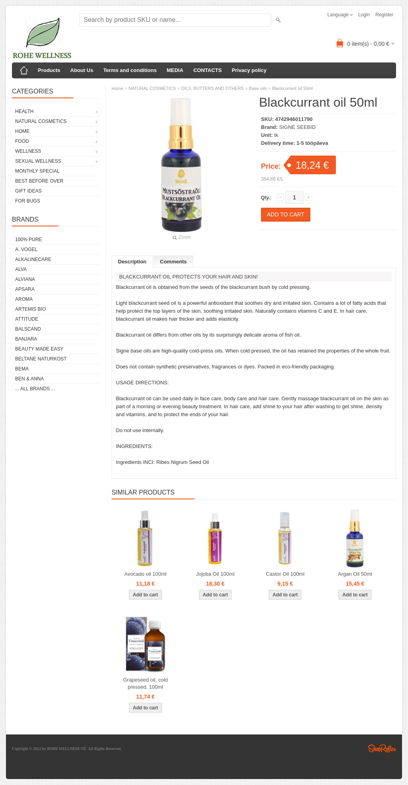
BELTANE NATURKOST (41, 359)
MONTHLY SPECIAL (37, 171)
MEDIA (175, 70)
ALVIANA (25, 279)
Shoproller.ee (382, 748)
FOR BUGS (27, 201)
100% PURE (28, 239)
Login (364, 15)
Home (117, 88)
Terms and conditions (130, 70)
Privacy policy (248, 70)
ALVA (21, 269)
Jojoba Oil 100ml (215, 574)
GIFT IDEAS (28, 191)
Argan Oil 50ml (355, 574)
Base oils (258, 88)
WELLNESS (28, 151)
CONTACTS (207, 70)
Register (384, 15)
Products (49, 70)
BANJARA (26, 339)
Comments (173, 262)
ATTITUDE (26, 319)
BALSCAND (28, 329)
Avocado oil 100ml (145, 574)
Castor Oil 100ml (285, 574)
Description (132, 262)
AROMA (24, 299)
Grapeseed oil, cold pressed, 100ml (145, 683)
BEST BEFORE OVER (39, 181)
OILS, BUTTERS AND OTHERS (212, 88)
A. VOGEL (26, 249)
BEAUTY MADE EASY (39, 349)
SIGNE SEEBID (297, 127)
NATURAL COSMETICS (41, 121)
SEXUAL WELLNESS (38, 161)
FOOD (22, 141)
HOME (22, 131)
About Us (81, 70)
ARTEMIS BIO (30, 309)
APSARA (25, 289)
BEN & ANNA (29, 379)
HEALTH (24, 111)
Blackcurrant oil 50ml (292, 88)
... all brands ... (35, 389)
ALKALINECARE (33, 259)
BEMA (22, 369)
